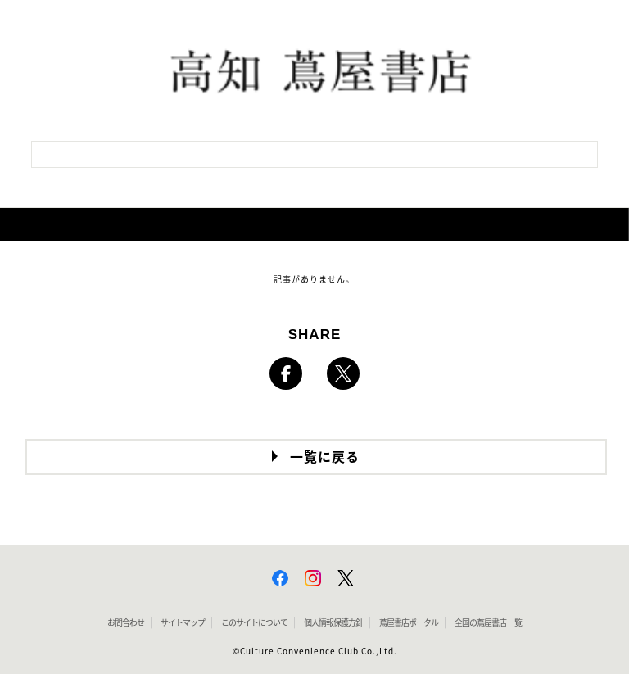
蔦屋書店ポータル (408, 622)
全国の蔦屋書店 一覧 (488, 622)
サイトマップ (183, 622)
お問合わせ (125, 622)
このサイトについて (254, 622)
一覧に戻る (325, 457)
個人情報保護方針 (333, 622)
